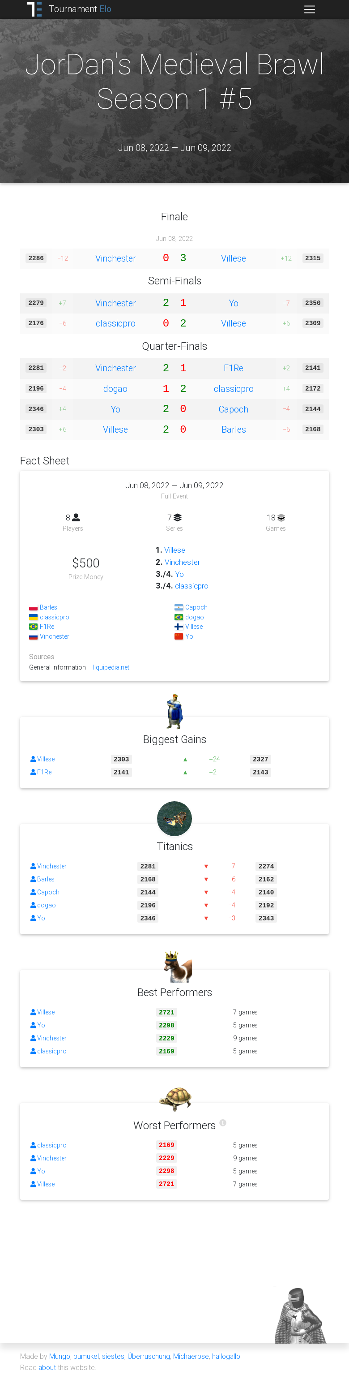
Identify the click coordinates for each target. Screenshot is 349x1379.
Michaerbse (192, 1355)
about (47, 1366)
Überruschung (149, 1355)
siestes (114, 1355)
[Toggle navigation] (310, 9)
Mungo (60, 1355)
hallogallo (229, 1355)
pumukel (87, 1355)
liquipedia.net (111, 667)
